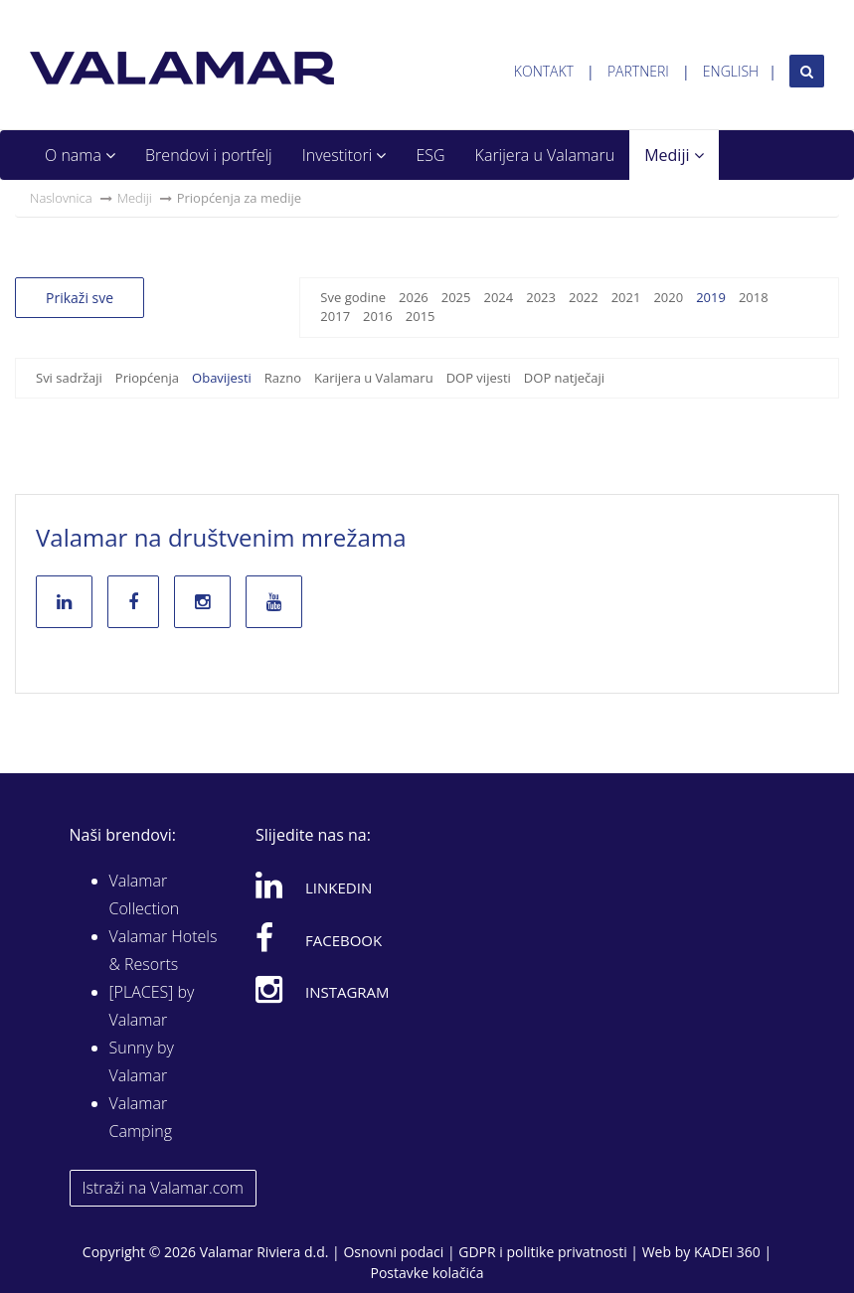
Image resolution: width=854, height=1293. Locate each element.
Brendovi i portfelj (208, 155)
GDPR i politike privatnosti (542, 1251)
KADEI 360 (727, 1251)
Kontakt (544, 71)
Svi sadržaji (69, 378)
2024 (498, 297)
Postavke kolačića (427, 1272)
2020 (668, 297)
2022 (583, 297)
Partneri (638, 71)
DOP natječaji (564, 378)
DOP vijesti (478, 378)
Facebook (319, 937)
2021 (626, 297)
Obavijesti (222, 378)
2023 (541, 297)
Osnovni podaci (393, 1251)
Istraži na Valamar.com (163, 1188)
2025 (456, 297)
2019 (711, 297)
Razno (282, 378)
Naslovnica (61, 198)
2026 (413, 297)
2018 (754, 297)
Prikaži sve (79, 297)
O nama (80, 155)
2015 (420, 316)
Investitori (344, 155)
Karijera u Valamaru (545, 155)
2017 (335, 316)
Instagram (323, 989)
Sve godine (353, 297)
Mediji (673, 155)
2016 (378, 316)
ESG (430, 155)
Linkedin (314, 884)
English (731, 71)
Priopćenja (147, 378)
